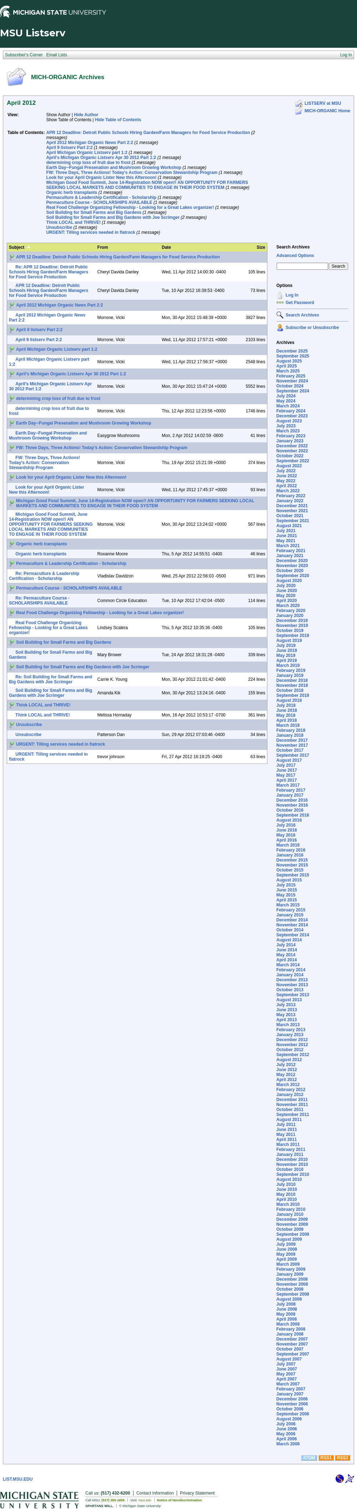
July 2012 (286, 1064)
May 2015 (285, 895)
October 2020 (289, 570)
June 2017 (286, 770)
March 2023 (288, 430)
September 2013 (292, 994)
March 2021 (288, 545)
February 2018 (290, 730)
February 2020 (290, 610)
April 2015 (286, 900)
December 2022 (292, 445)
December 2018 (292, 680)
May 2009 (285, 1254)
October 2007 (289, 1349)
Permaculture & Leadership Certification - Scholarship (101, 197)
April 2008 (286, 1319)
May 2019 (285, 655)
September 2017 (292, 755)
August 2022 (289, 465)
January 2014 (289, 974)
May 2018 (285, 715)
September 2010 (292, 1174)
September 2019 (292, 635)
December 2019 (292, 620)
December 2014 (292, 919)
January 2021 (289, 555)
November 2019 (292, 625)
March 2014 (288, 964)
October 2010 (289, 1169)
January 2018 (289, 735)
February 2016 (290, 850)
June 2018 (286, 710)
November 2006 (292, 1404)
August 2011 (289, 1119)
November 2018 (292, 685)
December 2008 (292, 1279)
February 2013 (290, 1029)
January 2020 (289, 615)
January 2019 (289, 675)
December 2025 (292, 351)
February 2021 (290, 550)
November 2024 (292, 381)
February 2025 (290, 376)
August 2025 (289, 361)
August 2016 (289, 820)
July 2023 (286, 425)
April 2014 (286, 959)
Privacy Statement (197, 1493)
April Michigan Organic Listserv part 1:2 (86, 152)
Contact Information (155, 1493)
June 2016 (286, 830)
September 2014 (292, 934)
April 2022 (286, 485)
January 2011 (289, 1154)
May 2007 (285, 1374)
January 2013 (289, 1034)
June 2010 (286, 1189)
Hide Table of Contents (118, 119)
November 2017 (292, 745)
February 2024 (290, 410)
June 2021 (286, 535)
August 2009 (289, 1239)
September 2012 (292, 1054)
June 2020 (286, 590)
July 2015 (286, 885)
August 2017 (289, 760)
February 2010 (290, 1209)
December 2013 (292, 979)
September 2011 (292, 1114)
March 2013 (288, 1024)
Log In (292, 295)
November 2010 (292, 1164)
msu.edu (145, 1500)
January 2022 (289, 500)
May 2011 (285, 1134)
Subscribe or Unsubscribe (312, 327)
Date (166, 247)
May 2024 (285, 400)
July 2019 (286, 645)
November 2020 (292, 565)
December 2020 (292, 560)
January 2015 (289, 914)
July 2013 (286, 1004)
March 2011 (288, 1144)
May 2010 (285, 1194)
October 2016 (289, 810)
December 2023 (292, 415)
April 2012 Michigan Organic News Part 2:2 (89, 142)
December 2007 (292, 1339)
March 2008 (288, 1324)
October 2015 (289, 870)
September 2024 (292, 391)
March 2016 (288, 845)
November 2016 (292, 805)
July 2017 (286, 765)
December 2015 (292, 860)
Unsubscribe (59, 227)
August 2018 (289, 700)
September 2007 (292, 1354)
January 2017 (289, 795)
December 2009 (292, 1219)
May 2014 (285, 954)
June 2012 (286, 1069)
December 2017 (292, 740)
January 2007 (289, 1394)
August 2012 (289, 1059)
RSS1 (326, 1457)
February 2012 (290, 1089)
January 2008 (289, 1334)
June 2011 (286, 1129)
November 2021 (292, 510)
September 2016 (292, 815)
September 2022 (292, 460)
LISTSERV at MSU (323, 103)
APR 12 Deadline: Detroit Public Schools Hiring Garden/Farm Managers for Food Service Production (148, 132)
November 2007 (292, 1344)
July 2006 (286, 1423)
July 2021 (286, 530)
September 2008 (292, 1294)
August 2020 (289, 580)
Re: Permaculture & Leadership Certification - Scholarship (44, 576)
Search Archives (293, 247)
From (102, 247)
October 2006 (289, 1408)
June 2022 (286, 475)
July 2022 (286, 470)
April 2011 (286, 1139)
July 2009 (286, 1244)
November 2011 (292, 1104)
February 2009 (290, 1269)
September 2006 (292, 1413)
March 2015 (288, 904)
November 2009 (292, 1224)
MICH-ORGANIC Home (327, 110)
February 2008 (290, 1329)
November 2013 (292, 984)
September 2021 (292, 520)
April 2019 (286, 660)
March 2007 (288, 1384)
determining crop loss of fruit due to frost (88, 162)
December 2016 (292, 800)
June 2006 (286, 1428)
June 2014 (286, 949)
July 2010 (286, 1184)
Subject (16, 247)
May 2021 (285, 540)
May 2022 (285, 480)
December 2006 (292, 1399)
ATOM (309, 1457)
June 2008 (286, 1309)
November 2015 (292, 865)
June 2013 (286, 1009)
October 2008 (289, 1289)
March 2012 (288, 1084)
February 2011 (290, 1149)
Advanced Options (295, 255)
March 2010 (288, 1204)
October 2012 (289, 1049)
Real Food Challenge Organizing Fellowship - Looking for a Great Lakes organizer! (130, 207)
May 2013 (285, 1014)
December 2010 (292, 1159)
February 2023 (290, 435)
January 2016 (289, 855)
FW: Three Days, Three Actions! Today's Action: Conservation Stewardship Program (131, 172)
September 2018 (292, 695)
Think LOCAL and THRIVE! (73, 222)
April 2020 (286, 600)
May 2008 (285, 1314)
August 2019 (289, 640)
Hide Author (86, 114)
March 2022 (288, 490)
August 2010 (289, 1179)
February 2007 (290, 1389)
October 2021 (289, 515)
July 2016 (286, 825)
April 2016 (286, 840)
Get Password (300, 302)
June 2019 (286, 650)
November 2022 (292, 450)
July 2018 (286, 705)
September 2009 (292, 1234)
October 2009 (289, 1229)
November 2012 (292, 1044)
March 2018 (288, 725)
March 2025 (288, 371)
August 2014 (289, 939)
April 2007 (286, 1379)
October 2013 (289, 989)
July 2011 (286, 1124)
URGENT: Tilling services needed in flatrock (90, 232)
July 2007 (286, 1364)
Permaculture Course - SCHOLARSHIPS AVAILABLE (99, 202)
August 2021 (289, 525)
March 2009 (288, 1264)
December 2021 (292, 505)
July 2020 (286, 585)
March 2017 (288, 785)
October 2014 (289, 929)
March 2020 (288, 605)
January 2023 (289, 440)
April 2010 (286, 1199)
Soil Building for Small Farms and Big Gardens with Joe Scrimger (112, 217)
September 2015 (292, 875)
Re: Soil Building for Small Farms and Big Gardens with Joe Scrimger (50, 679)
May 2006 (285, 1433)
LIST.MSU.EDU (17, 1479)
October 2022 (289, 455)
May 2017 (285, 775)
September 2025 (292, 356)
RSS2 (342, 1457)
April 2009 (286, 1259)
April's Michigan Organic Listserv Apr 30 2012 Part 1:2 (101, 157)
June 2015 (286, 890)
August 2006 (289, 1418)
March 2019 (288, 665)
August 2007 (289, 1359)
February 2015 (290, 909)
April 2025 (286, 366)
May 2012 (285, 1074)
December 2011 (292, 1099)
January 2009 (289, 1274)
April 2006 (286, 1438)
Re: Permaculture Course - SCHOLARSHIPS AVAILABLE (39, 601)
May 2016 (285, 835)
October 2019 (289, 630)
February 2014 (290, 969)
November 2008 (292, 1284)
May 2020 (285, 595)
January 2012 (289, 1094)
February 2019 (290, 670)
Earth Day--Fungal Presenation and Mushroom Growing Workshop (113, 167)
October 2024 (289, 386)
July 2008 (286, 1304)
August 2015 (289, 880)
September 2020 (292, 575)
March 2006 (288, 1443)
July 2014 (286, 944)
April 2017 (286, 780)
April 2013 (286, 1019)
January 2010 (289, 1214)
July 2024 (286, 396)
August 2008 (289, 1299)
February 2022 (290, 495)
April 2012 (286, 1079)
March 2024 (288, 405)
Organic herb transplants (71, 192)
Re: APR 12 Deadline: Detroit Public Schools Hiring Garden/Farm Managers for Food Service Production (48, 271)
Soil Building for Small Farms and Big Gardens (93, 212)
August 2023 (289, 420)
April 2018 (286, 720)
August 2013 (289, 999)
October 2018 (289, 690)
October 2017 (289, 750)
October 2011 (289, 1109)
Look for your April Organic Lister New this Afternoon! (101, 177)
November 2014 (292, 924)
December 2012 (292, 1039)
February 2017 (290, 790)
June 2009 (286, 1249)
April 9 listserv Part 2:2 (69, 147)
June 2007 (286, 1369)
